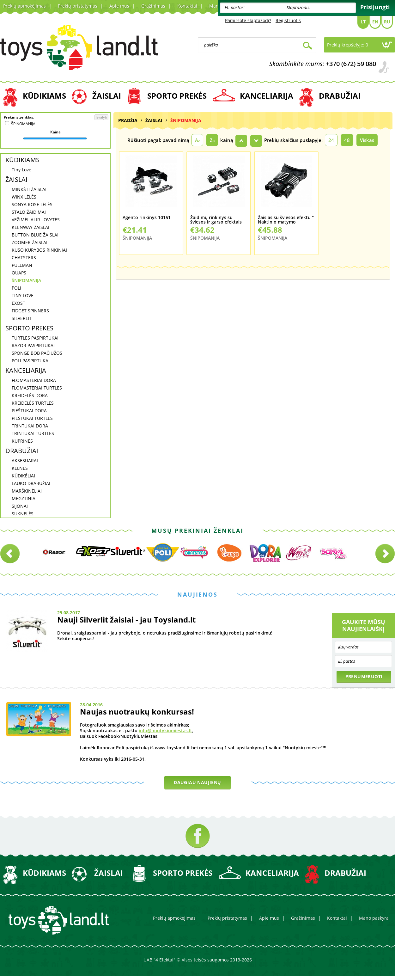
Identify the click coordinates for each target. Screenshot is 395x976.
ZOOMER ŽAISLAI (29, 242)
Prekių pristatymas (77, 6)
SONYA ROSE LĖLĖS (32, 204)
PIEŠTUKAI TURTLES (32, 418)
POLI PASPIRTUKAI (31, 361)
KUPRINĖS (22, 441)
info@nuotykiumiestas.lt (165, 730)
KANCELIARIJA (266, 95)
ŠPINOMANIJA (23, 123)
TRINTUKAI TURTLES (33, 433)
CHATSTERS (24, 258)
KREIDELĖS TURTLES (33, 403)
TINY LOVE (22, 295)
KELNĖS (20, 468)
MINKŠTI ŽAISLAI (29, 189)
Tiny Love (21, 170)
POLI (16, 288)
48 (347, 140)
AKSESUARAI (25, 460)
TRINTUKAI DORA (30, 426)
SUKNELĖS (22, 514)
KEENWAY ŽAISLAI (30, 227)
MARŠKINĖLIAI (27, 491)
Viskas (367, 140)
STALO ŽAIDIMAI (29, 212)
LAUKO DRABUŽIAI (31, 483)
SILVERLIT (22, 318)
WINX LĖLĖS (24, 197)
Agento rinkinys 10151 (147, 217)
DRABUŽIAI (340, 95)
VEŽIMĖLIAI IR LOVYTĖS (36, 220)
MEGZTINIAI (24, 498)
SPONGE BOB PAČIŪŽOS (37, 353)
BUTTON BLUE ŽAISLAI (35, 235)
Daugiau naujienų (197, 782)
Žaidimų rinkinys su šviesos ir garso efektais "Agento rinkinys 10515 (216, 219)
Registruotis (288, 20)
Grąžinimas (153, 6)
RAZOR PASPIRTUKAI (33, 345)
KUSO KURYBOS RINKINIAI (39, 250)
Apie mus (119, 6)
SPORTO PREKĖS (177, 95)
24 (331, 140)
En (375, 22)
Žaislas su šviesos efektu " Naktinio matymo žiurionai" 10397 (286, 219)
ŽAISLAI (106, 95)
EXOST (18, 303)
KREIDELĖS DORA (30, 395)
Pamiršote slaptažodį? (248, 20)
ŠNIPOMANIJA (26, 280)
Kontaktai (187, 6)
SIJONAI (20, 506)
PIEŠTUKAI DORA (29, 411)
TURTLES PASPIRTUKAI (35, 338)
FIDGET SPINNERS (30, 311)
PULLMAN (22, 265)
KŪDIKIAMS (44, 95)
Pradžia (127, 120)
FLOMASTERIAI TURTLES (37, 388)
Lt (363, 22)
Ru (387, 22)
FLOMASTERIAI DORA (34, 380)
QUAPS (19, 273)
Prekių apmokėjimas (24, 6)
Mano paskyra (374, 918)
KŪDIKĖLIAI (23, 476)
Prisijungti (375, 7)
